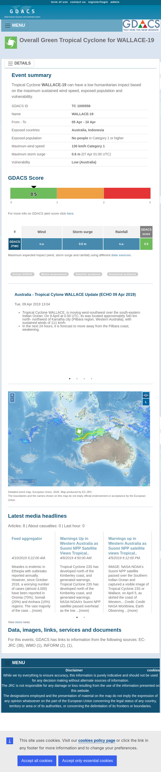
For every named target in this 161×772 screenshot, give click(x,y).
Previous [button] (7, 330)
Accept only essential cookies (87, 761)
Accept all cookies (36, 761)
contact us (78, 1)
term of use (59, 1)
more (18, 622)
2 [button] (77, 378)
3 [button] (84, 378)
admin (114, 1)
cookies (153, 670)
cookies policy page (96, 740)
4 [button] (91, 378)
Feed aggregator (27, 539)
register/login (98, 1)
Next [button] (153, 330)
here (70, 213)
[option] (82, 317)
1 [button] (69, 378)
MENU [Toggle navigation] (14, 25)
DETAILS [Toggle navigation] (19, 63)
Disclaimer (74, 670)
